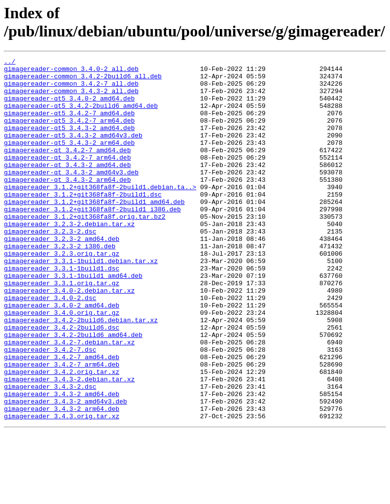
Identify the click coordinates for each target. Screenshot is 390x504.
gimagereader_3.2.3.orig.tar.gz (61, 293)
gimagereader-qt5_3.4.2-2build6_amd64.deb (81, 115)
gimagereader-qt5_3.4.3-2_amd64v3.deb (73, 151)
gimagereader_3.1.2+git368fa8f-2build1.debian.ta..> (100, 213)
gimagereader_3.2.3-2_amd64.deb (61, 275)
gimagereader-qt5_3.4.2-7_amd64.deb (69, 124)
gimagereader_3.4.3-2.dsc (50, 452)
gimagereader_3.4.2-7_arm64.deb (61, 426)
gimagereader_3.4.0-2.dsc (50, 346)
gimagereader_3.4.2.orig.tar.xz (61, 435)
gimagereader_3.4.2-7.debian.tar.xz (69, 399)
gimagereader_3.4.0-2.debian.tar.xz (69, 337)
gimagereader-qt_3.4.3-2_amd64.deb (67, 186)
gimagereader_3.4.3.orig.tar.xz (61, 488)
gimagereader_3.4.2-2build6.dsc (61, 381)
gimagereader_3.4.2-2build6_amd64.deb (73, 390)
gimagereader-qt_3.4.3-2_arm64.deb (67, 204)
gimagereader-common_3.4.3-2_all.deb (71, 98)
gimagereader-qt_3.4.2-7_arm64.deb (67, 177)
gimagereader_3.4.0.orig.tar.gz (61, 364)
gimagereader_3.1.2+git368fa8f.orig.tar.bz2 (85, 248)
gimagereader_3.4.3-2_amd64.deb (61, 461)
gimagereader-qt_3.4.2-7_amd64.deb (67, 169)
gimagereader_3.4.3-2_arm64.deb (61, 479)
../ (9, 62)
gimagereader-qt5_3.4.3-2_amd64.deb (69, 142)
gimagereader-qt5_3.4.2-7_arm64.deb (69, 133)
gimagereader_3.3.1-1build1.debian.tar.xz (81, 302)
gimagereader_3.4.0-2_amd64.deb (61, 355)
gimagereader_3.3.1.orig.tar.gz (61, 328)
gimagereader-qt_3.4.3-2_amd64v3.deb (71, 195)
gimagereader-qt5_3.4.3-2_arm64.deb (69, 160)
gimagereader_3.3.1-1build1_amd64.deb (73, 319)
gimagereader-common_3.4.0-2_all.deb (71, 71)
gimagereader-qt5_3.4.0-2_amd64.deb (69, 106)
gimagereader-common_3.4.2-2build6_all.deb (83, 80)
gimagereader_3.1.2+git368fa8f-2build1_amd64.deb (94, 231)
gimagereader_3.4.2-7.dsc (50, 408)
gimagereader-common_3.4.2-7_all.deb (71, 89)
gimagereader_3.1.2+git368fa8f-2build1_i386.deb (92, 239)
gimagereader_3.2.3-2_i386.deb (59, 284)
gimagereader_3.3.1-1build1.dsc (61, 310)
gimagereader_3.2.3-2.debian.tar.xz (69, 257)
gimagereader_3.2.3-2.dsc (50, 266)
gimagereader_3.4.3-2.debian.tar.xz (69, 443)
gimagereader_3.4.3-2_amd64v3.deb (65, 470)
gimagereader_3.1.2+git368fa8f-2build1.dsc (83, 222)
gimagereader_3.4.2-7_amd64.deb (61, 417)
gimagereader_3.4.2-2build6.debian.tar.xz (81, 373)
